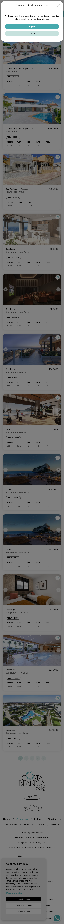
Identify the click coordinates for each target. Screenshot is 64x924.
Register (32, 26)
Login (32, 33)
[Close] (58, 5)
